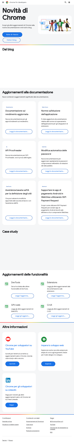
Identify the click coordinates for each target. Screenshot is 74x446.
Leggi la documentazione (19, 132)
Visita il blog (11, 40)
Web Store (45, 107)
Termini (4, 440)
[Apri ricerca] (65, 2)
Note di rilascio (12, 35)
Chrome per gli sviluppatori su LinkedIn (59, 428)
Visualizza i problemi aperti (10, 424)
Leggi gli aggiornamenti (24, 316)
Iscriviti (12, 364)
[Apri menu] (3, 2)
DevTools (8, 186)
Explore (48, 364)
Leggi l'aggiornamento (24, 296)
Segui (11, 405)
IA (6, 147)
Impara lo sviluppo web (52, 345)
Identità (44, 147)
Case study (29, 424)
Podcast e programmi (32, 431)
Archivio (28, 428)
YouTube (52, 424)
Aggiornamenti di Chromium (35, 421)
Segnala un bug (7, 421)
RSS (51, 432)
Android (44, 186)
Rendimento (9, 107)
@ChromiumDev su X (56, 421)
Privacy (11, 440)
